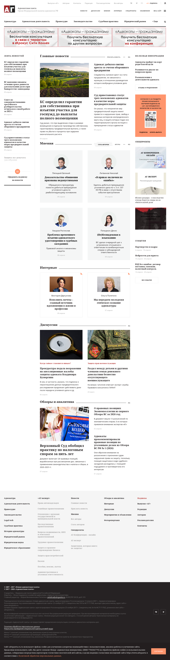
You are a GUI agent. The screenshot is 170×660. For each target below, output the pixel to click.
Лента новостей (14, 56)
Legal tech (8, 520)
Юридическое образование (17, 548)
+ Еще (155, 21)
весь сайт (160, 11)
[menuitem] (10, 21)
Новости (83, 11)
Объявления (145, 11)
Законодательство (83, 21)
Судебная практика (108, 21)
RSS (142, 3)
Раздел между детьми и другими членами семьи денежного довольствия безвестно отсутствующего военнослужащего (108, 374)
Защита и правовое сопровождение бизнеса (49, 548)
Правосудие (62, 21)
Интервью (118, 11)
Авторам (66, 3)
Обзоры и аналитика (57, 402)
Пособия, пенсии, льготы (49, 566)
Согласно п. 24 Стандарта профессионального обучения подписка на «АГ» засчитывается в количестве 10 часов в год (150, 103)
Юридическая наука (14, 542)
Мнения (107, 11)
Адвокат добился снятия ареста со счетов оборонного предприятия (111, 67)
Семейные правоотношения (51, 508)
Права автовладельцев (48, 503)
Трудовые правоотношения (50, 542)
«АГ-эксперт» (44, 498)
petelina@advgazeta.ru (56, 597)
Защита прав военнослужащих (102, 363)
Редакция (88, 3)
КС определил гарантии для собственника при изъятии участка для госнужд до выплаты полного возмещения (61, 109)
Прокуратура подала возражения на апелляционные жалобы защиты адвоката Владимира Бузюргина (60, 373)
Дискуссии (95, 11)
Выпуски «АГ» (53, 3)
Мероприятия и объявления (117, 515)
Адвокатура (10, 21)
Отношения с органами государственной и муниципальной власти (49, 516)
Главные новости (54, 56)
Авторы (117, 144)
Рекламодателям (103, 3)
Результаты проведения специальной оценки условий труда (28, 628)
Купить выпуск (156, 132)
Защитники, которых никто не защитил (84, 547)
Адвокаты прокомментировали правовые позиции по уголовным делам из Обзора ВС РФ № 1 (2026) (111, 442)
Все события (147, 280)
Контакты (77, 3)
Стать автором (103, 144)
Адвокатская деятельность (36, 21)
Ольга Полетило (109, 295)
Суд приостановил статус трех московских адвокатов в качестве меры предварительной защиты (111, 100)
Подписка (143, 132)
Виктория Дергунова (61, 295)
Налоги (41, 561)
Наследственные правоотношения (46, 525)
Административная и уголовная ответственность (50, 573)
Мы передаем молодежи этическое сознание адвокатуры (109, 302)
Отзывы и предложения (147, 88)
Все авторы (118, 3)
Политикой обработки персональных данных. (40, 656)
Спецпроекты (131, 11)
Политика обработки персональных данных (22, 626)
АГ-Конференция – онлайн (83, 535)
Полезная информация (149, 56)
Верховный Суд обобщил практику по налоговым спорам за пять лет (62, 449)
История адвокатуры (14, 531)
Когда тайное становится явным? (55, 363)
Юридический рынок (135, 21)
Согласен (158, 651)
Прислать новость (113, 57)
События (140, 241)
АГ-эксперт (76, 540)
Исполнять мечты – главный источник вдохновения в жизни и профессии (61, 304)
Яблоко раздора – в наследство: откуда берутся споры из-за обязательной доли (149, 200)
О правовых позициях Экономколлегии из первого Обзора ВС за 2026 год (111, 411)
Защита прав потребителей (50, 555)
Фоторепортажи (112, 520)
